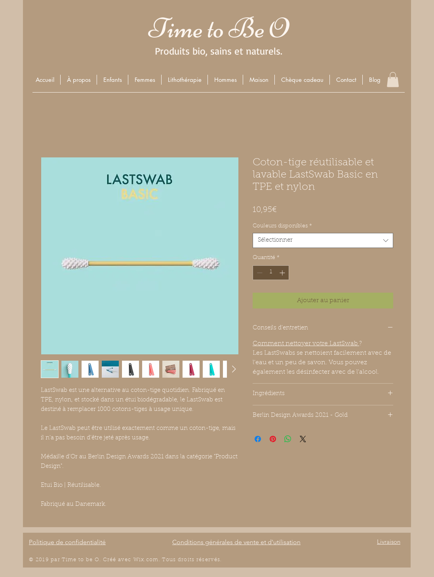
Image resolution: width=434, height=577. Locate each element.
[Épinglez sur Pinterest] (273, 439)
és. (218, 559)
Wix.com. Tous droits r (166, 559)
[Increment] (283, 273)
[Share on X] (303, 439)
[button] (112, 80)
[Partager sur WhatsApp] (288, 439)
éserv (206, 559)
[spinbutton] (271, 273)
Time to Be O (218, 28)
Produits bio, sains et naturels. (218, 51)
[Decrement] (259, 273)
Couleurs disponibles (282, 226)
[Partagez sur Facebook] (258, 439)
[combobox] (323, 240)
